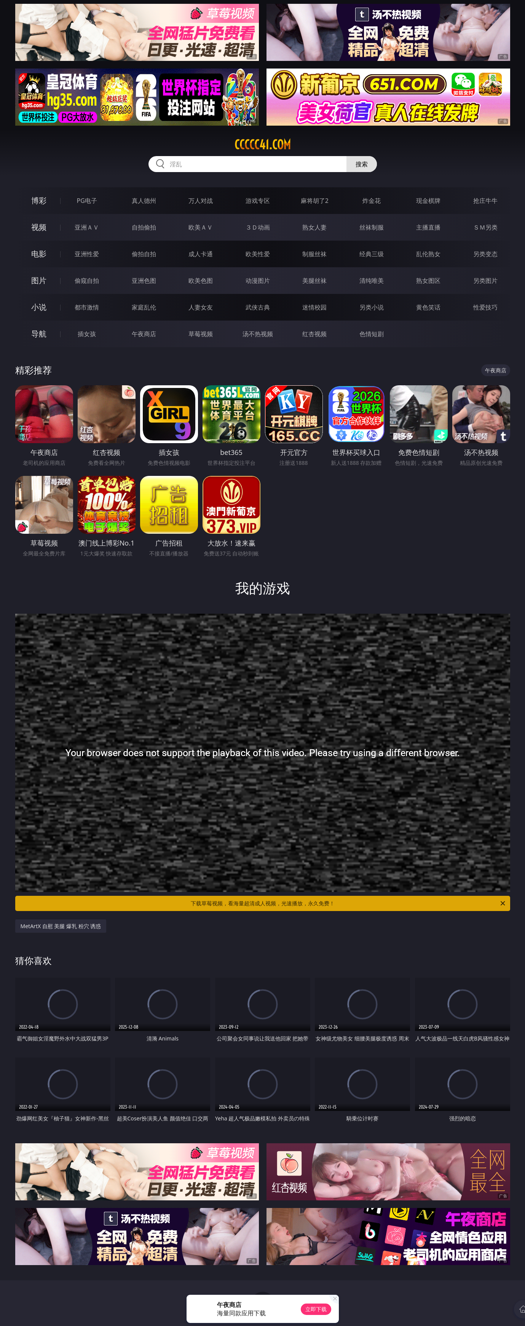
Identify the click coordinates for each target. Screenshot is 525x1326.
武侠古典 (258, 307)
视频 (38, 227)
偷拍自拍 (144, 254)
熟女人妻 (314, 227)
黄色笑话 (428, 307)
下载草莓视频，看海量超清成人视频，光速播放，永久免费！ (348, 903)
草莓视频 (200, 334)
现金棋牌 (428, 200)
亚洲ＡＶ (87, 227)
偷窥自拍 (87, 280)
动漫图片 (258, 280)
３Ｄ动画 (258, 227)
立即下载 (316, 1309)
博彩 (38, 200)
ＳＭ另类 (485, 227)
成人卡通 (200, 254)
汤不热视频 (258, 334)
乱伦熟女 (428, 254)
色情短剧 (371, 334)
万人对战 (200, 200)
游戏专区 (258, 200)
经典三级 (371, 254)
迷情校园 (314, 307)
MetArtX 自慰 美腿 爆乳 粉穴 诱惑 (61, 926)
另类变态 (485, 254)
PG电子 (87, 200)
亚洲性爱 (87, 254)
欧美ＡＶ (200, 227)
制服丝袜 (314, 254)
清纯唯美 (371, 280)
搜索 (362, 164)
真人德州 (144, 200)
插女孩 (87, 334)
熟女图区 (428, 280)
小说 (38, 307)
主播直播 (428, 227)
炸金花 (371, 200)
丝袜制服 (371, 227)
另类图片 (485, 280)
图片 (38, 280)
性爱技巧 (485, 307)
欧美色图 (200, 280)
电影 (38, 254)
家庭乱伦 (144, 307)
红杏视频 (314, 334)
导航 (38, 334)
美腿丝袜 (314, 280)
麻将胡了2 (315, 200)
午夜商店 (144, 334)
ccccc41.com (263, 144)
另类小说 (371, 307)
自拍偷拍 (144, 227)
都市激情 (87, 307)
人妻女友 (200, 307)
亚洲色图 (144, 280)
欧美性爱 (258, 254)
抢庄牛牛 (485, 200)
